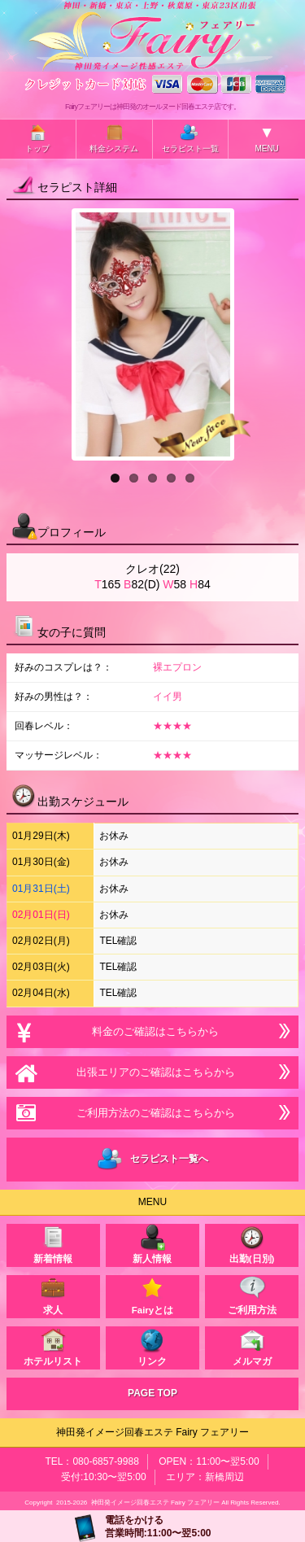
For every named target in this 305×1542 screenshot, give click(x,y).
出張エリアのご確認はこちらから (152, 1072)
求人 (53, 1295)
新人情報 (152, 1244)
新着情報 (52, 1244)
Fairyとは (153, 1295)
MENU (266, 138)
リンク (152, 1346)
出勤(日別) (252, 1244)
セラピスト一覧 (190, 138)
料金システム (113, 138)
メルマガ (252, 1346)
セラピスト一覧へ (152, 1159)
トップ (37, 138)
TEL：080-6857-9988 (91, 1461)
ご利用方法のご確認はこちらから (152, 1113)
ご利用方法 (252, 1295)
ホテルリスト (53, 1346)
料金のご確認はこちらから (152, 1031)
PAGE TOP (152, 1393)
